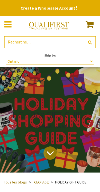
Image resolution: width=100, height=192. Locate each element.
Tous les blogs (15, 182)
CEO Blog (41, 182)
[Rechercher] (90, 42)
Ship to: (50, 55)
